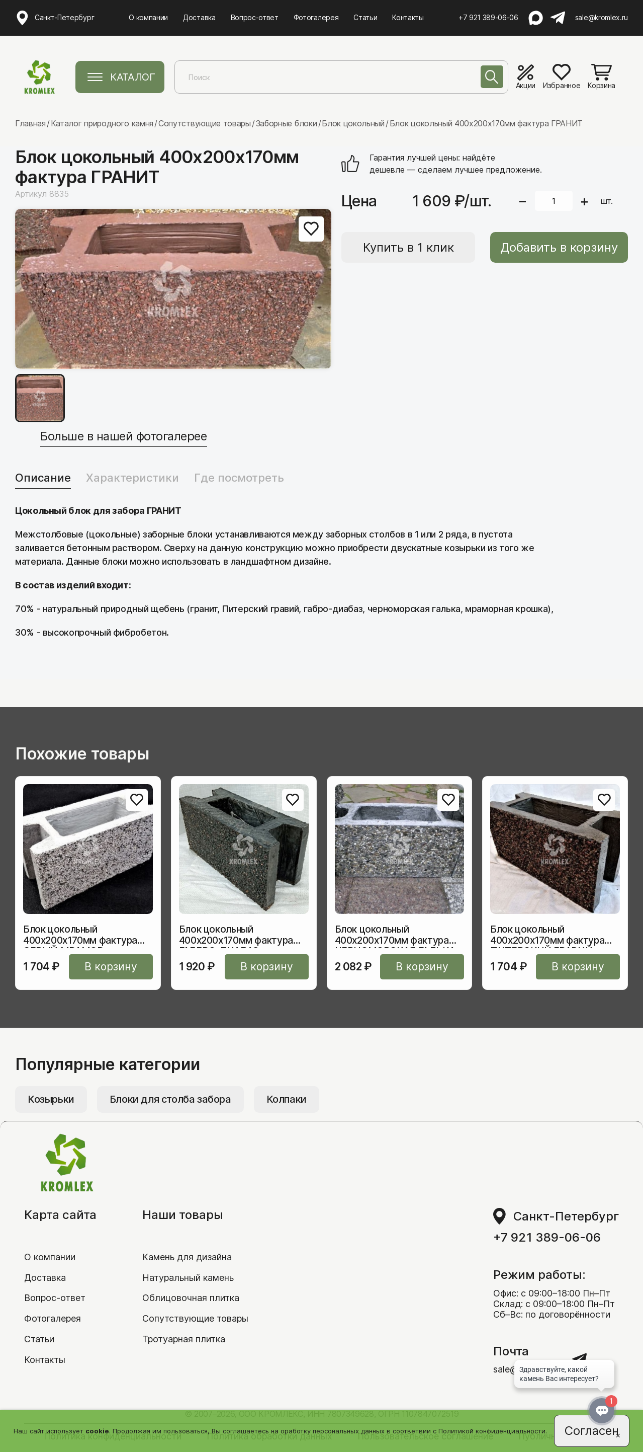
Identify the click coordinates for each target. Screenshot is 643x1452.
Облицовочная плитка (190, 1297)
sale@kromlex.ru (601, 18)
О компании (148, 17)
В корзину (110, 966)
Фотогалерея (316, 17)
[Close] (617, 1434)
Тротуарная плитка (183, 1339)
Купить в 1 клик (408, 247)
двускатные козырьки (438, 548)
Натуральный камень (188, 1277)
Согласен (592, 1430)
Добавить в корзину (559, 247)
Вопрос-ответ (255, 17)
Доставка (199, 17)
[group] (173, 289)
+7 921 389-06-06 (488, 18)
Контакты (407, 17)
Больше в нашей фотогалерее (123, 436)
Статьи (365, 17)
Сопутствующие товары (195, 1318)
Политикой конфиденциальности (491, 1431)
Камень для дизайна (187, 1257)
